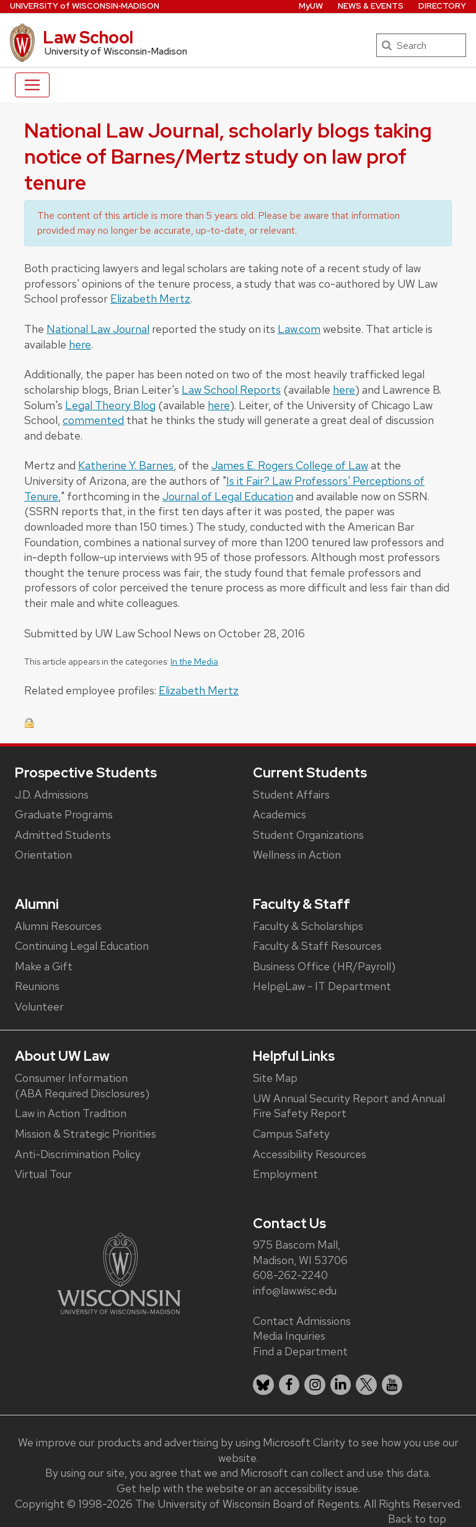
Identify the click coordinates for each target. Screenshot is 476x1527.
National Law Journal (97, 329)
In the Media (194, 661)
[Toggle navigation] (32, 85)
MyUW (311, 6)
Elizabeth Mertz (150, 298)
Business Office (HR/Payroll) (324, 966)
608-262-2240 (290, 1275)
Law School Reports (231, 390)
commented (93, 420)
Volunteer (39, 1006)
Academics (279, 814)
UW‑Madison (84, 6)
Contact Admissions (302, 1321)
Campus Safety (291, 1133)
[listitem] (263, 1385)
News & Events (370, 6)
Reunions (37, 986)
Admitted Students (63, 835)
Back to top (417, 1519)
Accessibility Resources (309, 1154)
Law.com (299, 329)
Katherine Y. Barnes (126, 465)
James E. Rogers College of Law (289, 465)
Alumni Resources (58, 926)
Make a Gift (44, 966)
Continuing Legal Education (82, 946)
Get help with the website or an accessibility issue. (238, 1488)
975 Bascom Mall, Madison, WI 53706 (300, 1252)
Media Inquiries (289, 1336)
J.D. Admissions (52, 794)
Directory (442, 6)
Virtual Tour (43, 1174)
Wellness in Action (297, 855)
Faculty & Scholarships (308, 926)
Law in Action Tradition (70, 1113)
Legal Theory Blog (110, 405)
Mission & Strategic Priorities (85, 1133)
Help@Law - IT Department (322, 986)
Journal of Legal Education (227, 496)
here (80, 344)
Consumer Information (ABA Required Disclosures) (82, 1085)
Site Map (275, 1078)
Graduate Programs (64, 814)
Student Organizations (308, 835)
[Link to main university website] (119, 1272)
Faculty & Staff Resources (317, 946)
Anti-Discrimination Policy (78, 1154)
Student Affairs (291, 794)
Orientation (43, 855)
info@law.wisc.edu (295, 1290)
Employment (285, 1174)
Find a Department (300, 1351)
